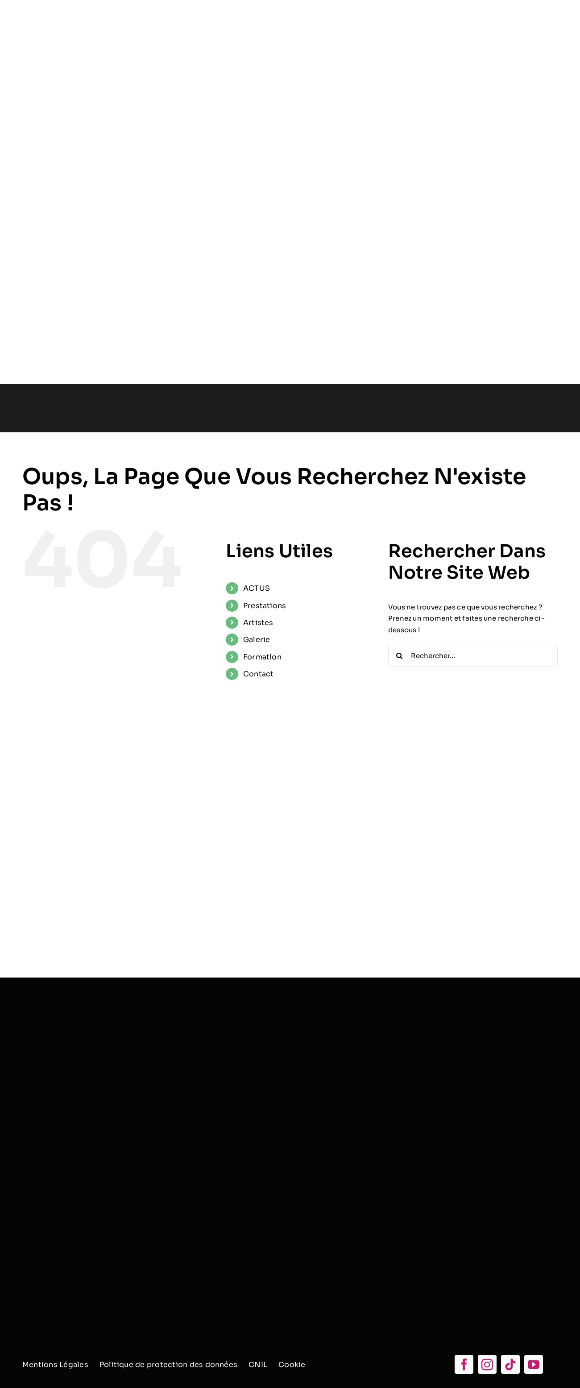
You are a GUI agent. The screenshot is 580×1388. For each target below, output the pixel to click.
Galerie (256, 639)
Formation (262, 657)
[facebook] (464, 1364)
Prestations (264, 605)
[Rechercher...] (473, 656)
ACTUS (256, 588)
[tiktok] (510, 1364)
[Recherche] (399, 656)
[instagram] (487, 1364)
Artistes (258, 622)
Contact (258, 674)
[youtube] (533, 1364)
